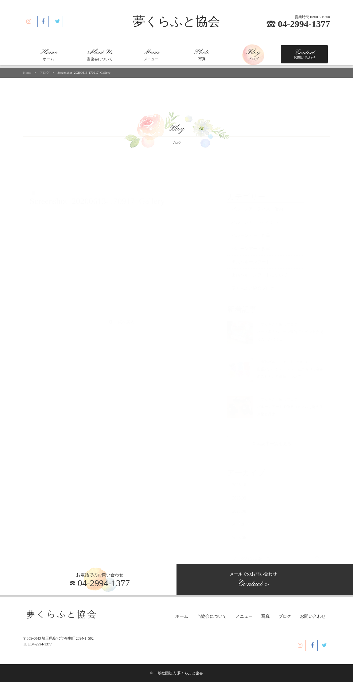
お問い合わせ (304, 54)
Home (27, 72)
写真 (202, 55)
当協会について (100, 55)
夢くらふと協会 (176, 21)
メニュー (151, 55)
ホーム (48, 55)
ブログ (253, 55)
